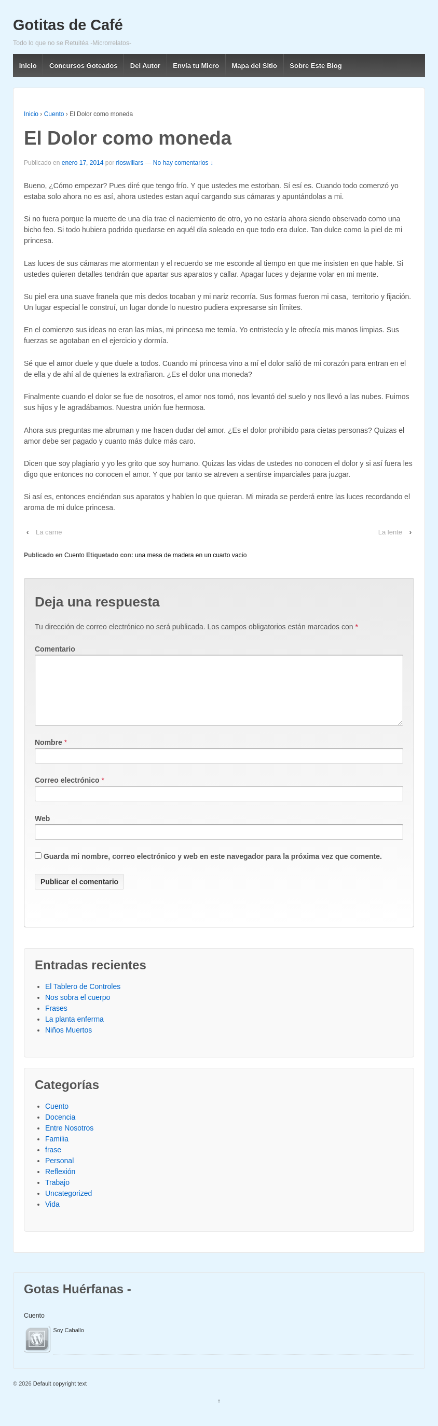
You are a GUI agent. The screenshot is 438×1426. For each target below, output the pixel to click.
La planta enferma (74, 1031)
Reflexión (60, 1184)
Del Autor (145, 65)
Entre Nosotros (69, 1140)
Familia (57, 1151)
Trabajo (57, 1195)
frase (53, 1162)
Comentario (55, 649)
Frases (56, 1020)
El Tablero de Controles (82, 999)
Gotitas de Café (68, 25)
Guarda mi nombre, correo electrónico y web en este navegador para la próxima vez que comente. (213, 869)
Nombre (48, 755)
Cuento (54, 114)
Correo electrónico (67, 792)
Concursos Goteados (83, 65)
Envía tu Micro (196, 65)
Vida (52, 1216)
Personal (59, 1173)
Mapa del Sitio (254, 65)
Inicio (28, 65)
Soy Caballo (68, 1342)
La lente (390, 532)
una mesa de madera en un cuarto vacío (191, 555)
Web (42, 831)
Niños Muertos (68, 1042)
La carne (49, 532)
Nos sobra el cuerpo (77, 1010)
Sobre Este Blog (315, 65)
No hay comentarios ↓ (183, 162)
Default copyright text (59, 1396)
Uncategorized (68, 1206)
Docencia (60, 1129)
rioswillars (130, 162)
